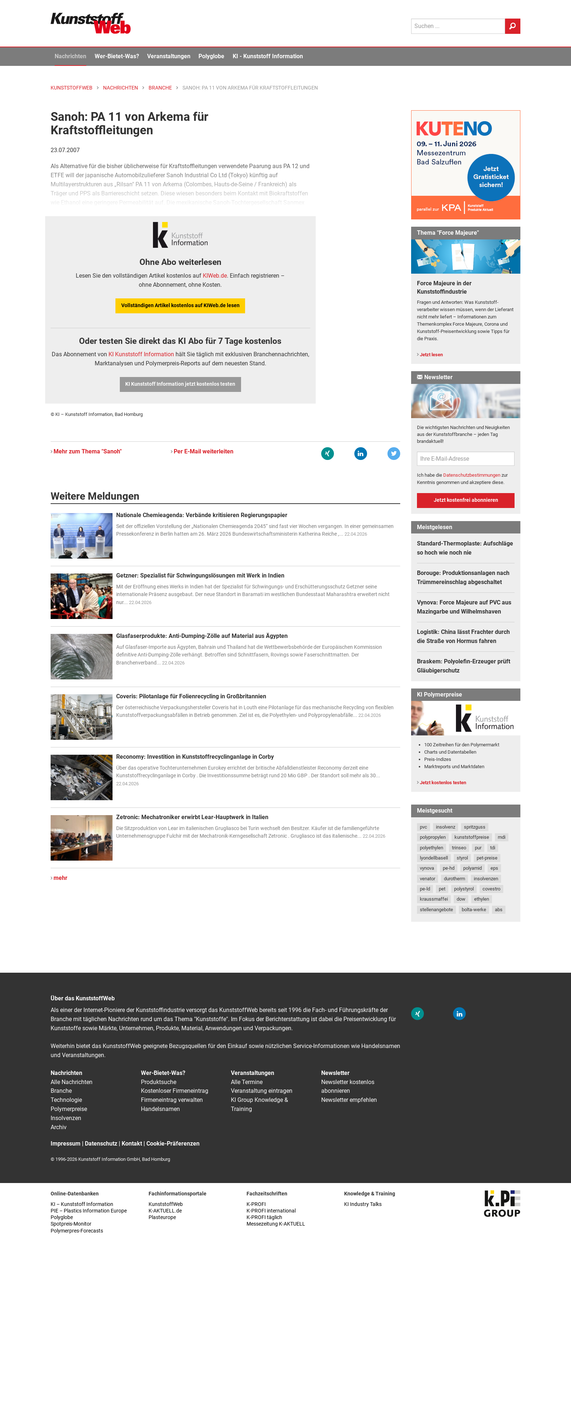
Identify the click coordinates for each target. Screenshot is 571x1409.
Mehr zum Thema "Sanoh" (88, 451)
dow (461, 899)
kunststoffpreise (471, 837)
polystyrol (464, 889)
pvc (423, 827)
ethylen (481, 899)
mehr (60, 877)
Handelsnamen (160, 1109)
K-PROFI (256, 1204)
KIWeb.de (215, 275)
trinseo (459, 847)
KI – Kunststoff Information (82, 1204)
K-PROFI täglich (264, 1217)
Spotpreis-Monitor (71, 1224)
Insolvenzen (66, 1118)
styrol (462, 858)
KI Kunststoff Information (141, 354)
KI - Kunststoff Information (268, 56)
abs (499, 909)
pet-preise (487, 858)
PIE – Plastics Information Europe (89, 1211)
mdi (501, 837)
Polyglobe (211, 56)
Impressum (65, 1143)
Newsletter (335, 1072)
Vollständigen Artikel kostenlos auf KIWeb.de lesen (180, 305)
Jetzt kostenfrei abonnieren (466, 500)
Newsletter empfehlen (349, 1099)
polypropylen (433, 837)
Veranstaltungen (168, 56)
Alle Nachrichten (71, 1082)
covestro (491, 889)
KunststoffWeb (166, 1204)
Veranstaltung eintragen (261, 1090)
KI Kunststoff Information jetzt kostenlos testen (180, 384)
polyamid (472, 868)
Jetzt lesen (431, 354)
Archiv (59, 1127)
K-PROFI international (271, 1211)
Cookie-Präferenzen (173, 1143)
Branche (61, 1090)
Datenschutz (101, 1143)
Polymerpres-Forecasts (77, 1231)
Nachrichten (70, 56)
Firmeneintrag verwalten (172, 1099)
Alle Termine (247, 1082)
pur (478, 847)
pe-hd (448, 868)
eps (494, 868)
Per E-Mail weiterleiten (203, 451)
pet (442, 889)
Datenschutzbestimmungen (471, 475)
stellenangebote (436, 909)
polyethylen (431, 847)
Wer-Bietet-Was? (117, 56)
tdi (492, 847)
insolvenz (445, 827)
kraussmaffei (434, 899)
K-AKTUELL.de (165, 1211)
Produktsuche (158, 1082)
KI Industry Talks (363, 1204)
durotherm (454, 878)
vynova (427, 868)
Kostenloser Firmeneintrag (174, 1090)
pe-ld (425, 889)
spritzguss (474, 827)
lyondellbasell (434, 858)
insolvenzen (486, 878)
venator (427, 878)
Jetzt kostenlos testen (443, 782)
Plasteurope (162, 1217)
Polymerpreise (69, 1109)
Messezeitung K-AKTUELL (276, 1224)
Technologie (66, 1099)
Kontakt (132, 1143)
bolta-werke (474, 909)
